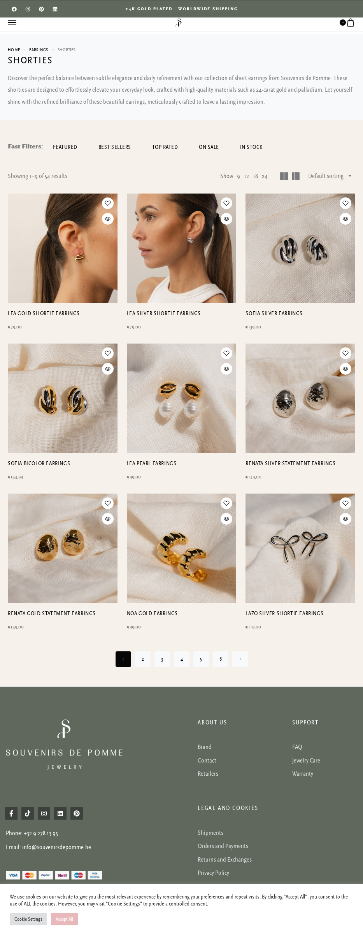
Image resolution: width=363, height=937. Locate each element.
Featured (65, 147)
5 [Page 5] (201, 659)
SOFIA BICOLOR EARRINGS (39, 463)
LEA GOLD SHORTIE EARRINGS (44, 313)
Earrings (38, 49)
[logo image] (179, 22)
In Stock (251, 147)
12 (246, 176)
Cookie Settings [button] (28, 919)
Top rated (165, 147)
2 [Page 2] (143, 659)
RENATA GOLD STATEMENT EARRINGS (52, 613)
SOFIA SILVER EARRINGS (274, 313)
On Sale (209, 147)
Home (14, 49)
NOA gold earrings (152, 613)
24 (265, 176)
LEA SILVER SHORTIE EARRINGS (164, 313)
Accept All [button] (64, 919)
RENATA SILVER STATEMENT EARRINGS (290, 463)
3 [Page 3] (162, 659)
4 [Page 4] (182, 659)
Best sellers (114, 147)
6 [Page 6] (220, 659)
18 (255, 176)
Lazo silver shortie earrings (284, 613)
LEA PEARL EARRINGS (152, 463)
